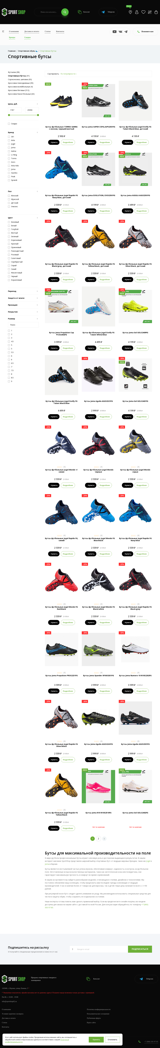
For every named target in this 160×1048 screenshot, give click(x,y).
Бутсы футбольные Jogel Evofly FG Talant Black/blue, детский (135, 128)
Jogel (148, 861)
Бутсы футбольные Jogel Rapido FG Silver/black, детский (135, 265)
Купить (54, 142)
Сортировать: (53, 74)
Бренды (12, 37)
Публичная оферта (94, 1018)
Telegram (108, 12)
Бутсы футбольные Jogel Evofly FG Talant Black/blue (61, 402)
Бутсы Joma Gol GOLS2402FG (135, 812)
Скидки (27, 37)
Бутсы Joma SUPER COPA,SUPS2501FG (98, 127)
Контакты (60, 31)
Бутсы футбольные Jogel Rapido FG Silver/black (61, 745)
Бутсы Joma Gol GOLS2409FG (135, 332)
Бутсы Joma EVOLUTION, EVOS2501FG (98, 195)
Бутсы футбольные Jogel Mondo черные (98, 471)
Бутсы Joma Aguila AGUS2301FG (135, 744)
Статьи (47, 31)
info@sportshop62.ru (9, 1001)
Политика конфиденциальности (98, 1009)
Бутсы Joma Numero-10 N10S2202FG (135, 675)
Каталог (84, 12)
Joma (47, 864)
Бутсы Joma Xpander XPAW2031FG (98, 675)
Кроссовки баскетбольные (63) (21, 94)
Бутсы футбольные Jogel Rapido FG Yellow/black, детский (98, 265)
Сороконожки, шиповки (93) (20, 79)
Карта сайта (91, 1023)
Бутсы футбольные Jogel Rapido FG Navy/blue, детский (61, 196)
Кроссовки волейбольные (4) (20, 86)
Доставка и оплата (31, 31)
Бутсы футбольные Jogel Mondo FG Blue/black (98, 539)
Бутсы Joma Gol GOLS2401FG (135, 401)
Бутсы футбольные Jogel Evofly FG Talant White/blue (98, 333)
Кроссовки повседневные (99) (20, 83)
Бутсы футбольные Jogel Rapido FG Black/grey (135, 608)
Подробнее (68, 142)
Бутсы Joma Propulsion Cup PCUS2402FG (61, 333)
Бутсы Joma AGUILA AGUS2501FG (135, 195)
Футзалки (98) (14, 72)
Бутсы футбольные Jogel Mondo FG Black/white (98, 608)
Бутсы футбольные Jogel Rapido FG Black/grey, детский (61, 265)
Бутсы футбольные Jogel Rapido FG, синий (61, 539)
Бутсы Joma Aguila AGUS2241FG (98, 744)
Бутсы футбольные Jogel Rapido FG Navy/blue (135, 539)
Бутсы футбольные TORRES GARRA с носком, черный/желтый (62, 128)
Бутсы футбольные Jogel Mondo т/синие (61, 471)
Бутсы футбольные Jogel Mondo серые (135, 471)
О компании (14, 31)
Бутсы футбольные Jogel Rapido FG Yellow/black (61, 813)
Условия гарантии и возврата (12, 1014)
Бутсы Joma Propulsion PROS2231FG (62, 675)
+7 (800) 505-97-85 (151, 1042)
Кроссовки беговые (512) (18, 90)
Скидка (12, 124)
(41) (19, 76)
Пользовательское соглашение (98, 1014)
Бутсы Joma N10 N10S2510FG (98, 812)
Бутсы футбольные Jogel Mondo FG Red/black (61, 608)
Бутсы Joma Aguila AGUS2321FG (98, 401)
